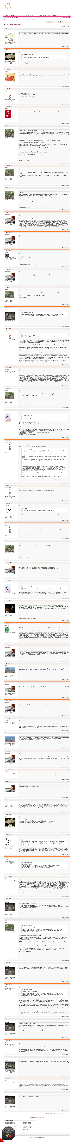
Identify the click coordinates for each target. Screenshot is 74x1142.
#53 (68, 69)
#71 (68, 503)
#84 (68, 751)
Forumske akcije (16, 17)
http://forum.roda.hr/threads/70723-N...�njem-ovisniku (50, 479)
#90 (68, 857)
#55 (68, 106)
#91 (68, 876)
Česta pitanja (6, 17)
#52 (68, 49)
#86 (68, 781)
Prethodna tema (34, 1117)
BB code (24, 1122)
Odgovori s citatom (65, 46)
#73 (68, 540)
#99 (68, 1078)
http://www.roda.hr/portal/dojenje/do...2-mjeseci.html (35, 318)
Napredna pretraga (66, 17)
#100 (68, 1091)
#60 (68, 232)
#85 (68, 769)
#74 (68, 562)
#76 (68, 600)
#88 (68, 814)
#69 (68, 440)
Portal (12, 15)
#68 (68, 409)
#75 (68, 580)
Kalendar (11, 17)
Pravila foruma (25, 1129)
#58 (68, 187)
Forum (6, 15)
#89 (68, 834)
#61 (68, 250)
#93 (68, 919)
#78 (68, 645)
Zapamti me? (40, 15)
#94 (68, 962)
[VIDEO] (24, 1126)
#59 (68, 212)
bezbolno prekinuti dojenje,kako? (14, 24)
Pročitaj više (9, 1132)
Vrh (68, 1134)
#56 (68, 125)
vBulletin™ (39, 1139)
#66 (68, 367)
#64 (68, 307)
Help (49, 15)
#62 (68, 269)
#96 (68, 1018)
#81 (68, 700)
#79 (68, 663)
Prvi (55, 21)
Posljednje (67, 21)
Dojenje (11, 19)
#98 (68, 1056)
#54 (68, 88)
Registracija (54, 15)
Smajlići (24, 1123)
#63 (68, 287)
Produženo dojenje (17, 19)
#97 (68, 1040)
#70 (68, 485)
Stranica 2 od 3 (50, 21)
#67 (68, 388)
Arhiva (66, 1134)
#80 (68, 682)
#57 (68, 165)
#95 (68, 984)
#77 (68, 623)
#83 (68, 732)
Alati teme (63, 26)
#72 (68, 523)
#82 (68, 718)
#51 (68, 28)
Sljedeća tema (40, 1117)
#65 (68, 328)
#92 (68, 898)
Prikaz (67, 26)
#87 (68, 799)
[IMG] (24, 1124)
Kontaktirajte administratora (59, 1134)
